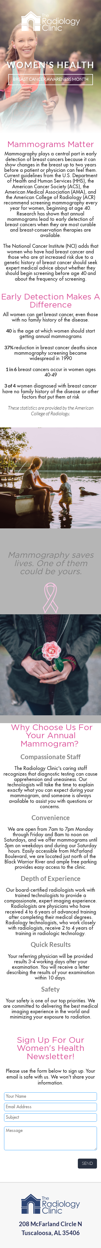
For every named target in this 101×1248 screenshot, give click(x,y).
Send (87, 1163)
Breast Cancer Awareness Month (50, 79)
